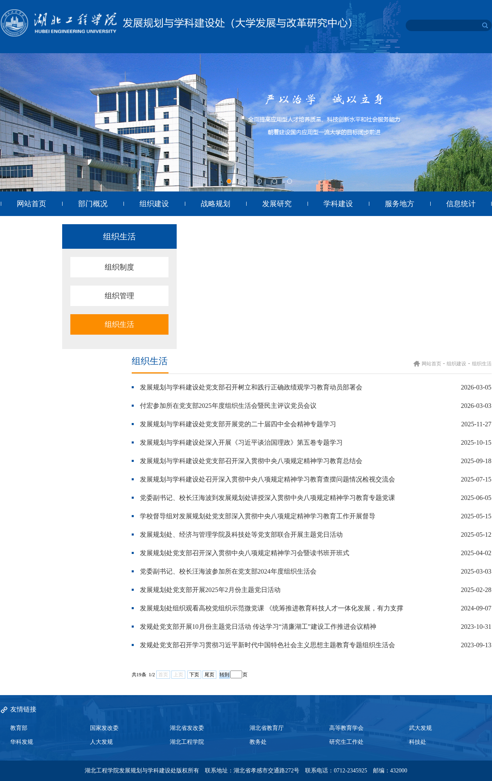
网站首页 (31, 204)
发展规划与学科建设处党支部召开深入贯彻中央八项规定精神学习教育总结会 (251, 460)
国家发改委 (104, 728)
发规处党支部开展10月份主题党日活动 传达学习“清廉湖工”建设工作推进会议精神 (258, 626)
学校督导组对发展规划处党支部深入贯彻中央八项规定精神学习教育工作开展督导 (257, 516)
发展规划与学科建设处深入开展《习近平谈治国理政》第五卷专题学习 (241, 442)
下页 (194, 674)
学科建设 (338, 204)
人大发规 (101, 742)
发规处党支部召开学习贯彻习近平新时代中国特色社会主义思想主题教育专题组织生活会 (267, 644)
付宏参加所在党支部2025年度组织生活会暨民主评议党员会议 (228, 405)
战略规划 (215, 204)
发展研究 (277, 204)
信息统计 (461, 204)
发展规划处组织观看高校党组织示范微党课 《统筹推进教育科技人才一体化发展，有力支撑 (271, 608)
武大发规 (420, 728)
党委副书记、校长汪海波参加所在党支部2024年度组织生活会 (228, 571)
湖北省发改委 (187, 728)
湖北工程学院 (187, 742)
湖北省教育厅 (266, 728)
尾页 (209, 674)
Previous (7, 123)
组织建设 (154, 204)
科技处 (417, 742)
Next (485, 123)
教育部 (18, 728)
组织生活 (119, 324)
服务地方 (399, 204)
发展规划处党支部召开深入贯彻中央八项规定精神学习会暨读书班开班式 (244, 552)
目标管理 (31, 228)
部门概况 (93, 204)
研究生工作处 (346, 742)
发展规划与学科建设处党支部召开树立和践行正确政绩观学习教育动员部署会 (251, 387)
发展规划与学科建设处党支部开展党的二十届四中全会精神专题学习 (238, 424)
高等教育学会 (346, 728)
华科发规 (21, 742)
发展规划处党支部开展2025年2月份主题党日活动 (210, 589)
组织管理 (119, 296)
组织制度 (119, 267)
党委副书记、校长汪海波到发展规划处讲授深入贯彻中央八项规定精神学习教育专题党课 (267, 497)
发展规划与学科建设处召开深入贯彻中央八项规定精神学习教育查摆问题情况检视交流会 (267, 479)
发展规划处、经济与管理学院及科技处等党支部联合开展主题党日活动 (241, 534)
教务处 (258, 742)
